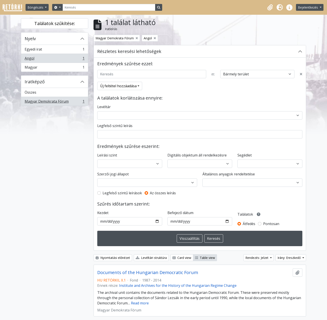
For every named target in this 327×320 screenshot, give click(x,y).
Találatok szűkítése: (54, 23)
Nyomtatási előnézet (113, 258)
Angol (54, 59)
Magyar (54, 68)
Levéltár (104, 106)
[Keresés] (108, 7)
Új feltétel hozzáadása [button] (118, 86)
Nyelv (30, 39)
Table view (205, 258)
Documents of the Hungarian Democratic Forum (147, 272)
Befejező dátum (180, 212)
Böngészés (36, 7)
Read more (140, 303)
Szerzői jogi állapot (113, 174)
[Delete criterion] (301, 74)
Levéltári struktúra (151, 258)
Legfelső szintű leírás (114, 125)
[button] (270, 7)
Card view (182, 258)
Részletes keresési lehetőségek (129, 51)
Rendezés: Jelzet (257, 258)
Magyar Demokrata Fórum (54, 102)
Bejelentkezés (308, 7)
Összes (30, 92)
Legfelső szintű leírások (122, 193)
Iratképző (35, 82)
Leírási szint (107, 155)
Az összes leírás (163, 193)
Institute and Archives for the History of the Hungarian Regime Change (178, 285)
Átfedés (249, 223)
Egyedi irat (54, 50)
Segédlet (244, 155)
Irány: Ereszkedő (289, 258)
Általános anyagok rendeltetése (228, 174)
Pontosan (271, 223)
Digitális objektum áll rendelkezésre (197, 155)
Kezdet (102, 212)
